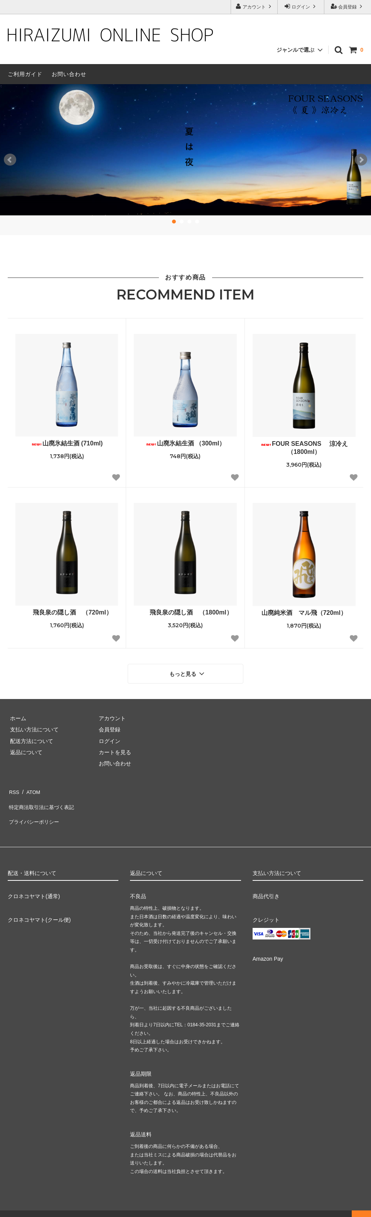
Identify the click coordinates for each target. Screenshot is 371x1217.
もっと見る (187, 672)
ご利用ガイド (25, 74)
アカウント (254, 6)
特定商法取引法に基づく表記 (43, 799)
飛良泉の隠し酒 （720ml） (66, 612)
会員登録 (347, 6)
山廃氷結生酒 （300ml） (185, 443)
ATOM (30, 788)
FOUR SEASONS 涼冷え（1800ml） (303, 447)
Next (361, 160)
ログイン (301, 6)
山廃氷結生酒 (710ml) (67, 443)
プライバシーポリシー (35, 811)
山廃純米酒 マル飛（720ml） (304, 612)
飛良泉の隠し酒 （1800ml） (187, 612)
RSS (13, 788)
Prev (10, 160)
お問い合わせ (69, 74)
